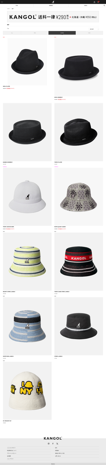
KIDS (89, 33)
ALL (12, 33)
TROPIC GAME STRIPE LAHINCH (61, 291)
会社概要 (9, 456)
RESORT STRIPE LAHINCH (9, 291)
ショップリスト (10, 458)
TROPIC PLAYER (58, 162)
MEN (35, 33)
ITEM (17, 5)
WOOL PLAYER (6, 86)
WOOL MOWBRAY (58, 97)
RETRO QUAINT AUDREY (60, 226)
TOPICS (85, 5)
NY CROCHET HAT (7, 420)
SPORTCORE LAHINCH (8, 356)
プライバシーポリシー (11, 453)
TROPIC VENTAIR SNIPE (8, 226)
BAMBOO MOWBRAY (8, 162)
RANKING (51, 5)
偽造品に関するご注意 (59, 453)
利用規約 (57, 450)
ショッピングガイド (11, 447)
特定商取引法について (11, 450)
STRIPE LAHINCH (58, 356)
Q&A (56, 447)
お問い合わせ (58, 456)
